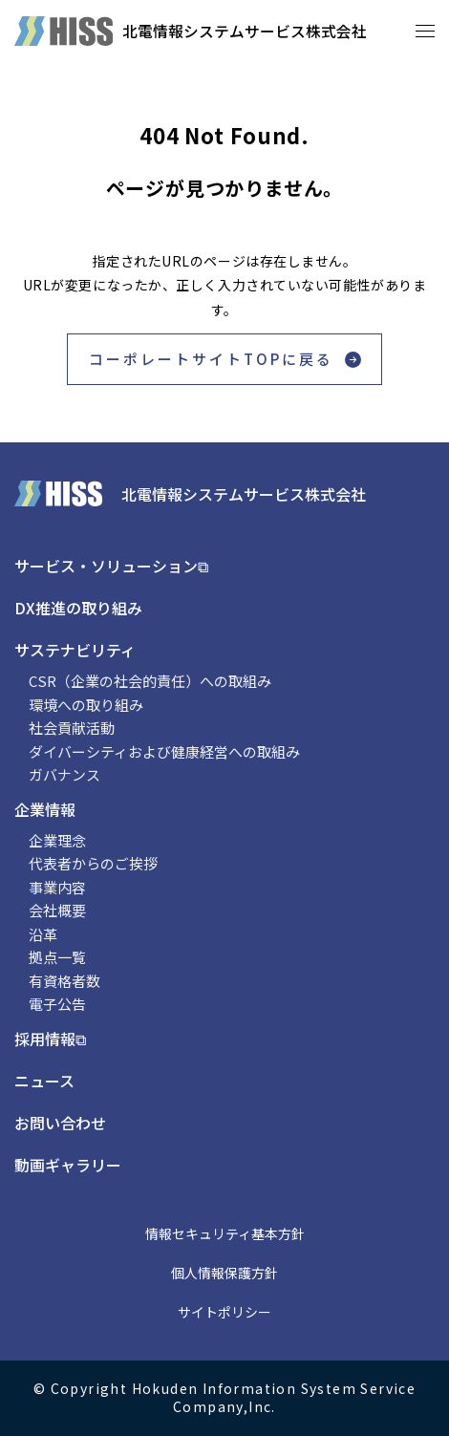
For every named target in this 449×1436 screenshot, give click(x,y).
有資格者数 (64, 981)
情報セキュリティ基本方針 (225, 1233)
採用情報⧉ (50, 1038)
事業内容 (57, 887)
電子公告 (57, 1004)
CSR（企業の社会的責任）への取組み (150, 681)
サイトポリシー (224, 1311)
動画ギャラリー (67, 1164)
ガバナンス (64, 774)
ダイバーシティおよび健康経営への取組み (164, 751)
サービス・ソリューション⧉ (111, 565)
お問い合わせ (60, 1122)
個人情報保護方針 (224, 1272)
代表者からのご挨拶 (93, 863)
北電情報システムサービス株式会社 (244, 30)
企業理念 (57, 840)
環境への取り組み (86, 705)
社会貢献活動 (72, 728)
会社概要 (57, 910)
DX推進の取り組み (78, 607)
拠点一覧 (57, 957)
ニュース (44, 1080)
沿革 (43, 934)
